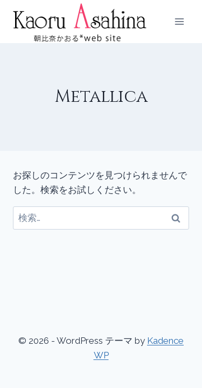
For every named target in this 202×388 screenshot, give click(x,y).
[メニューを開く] (179, 21)
